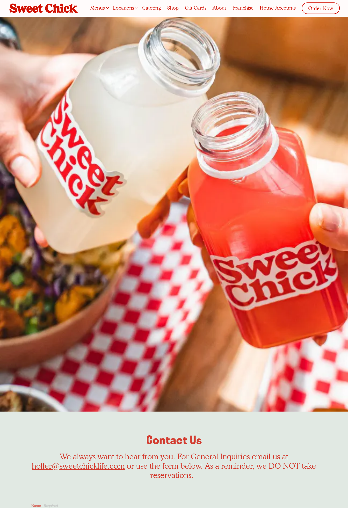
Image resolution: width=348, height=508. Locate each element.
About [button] (219, 8)
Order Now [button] (320, 8)
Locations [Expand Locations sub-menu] (124, 7)
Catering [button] (151, 8)
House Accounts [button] (278, 8)
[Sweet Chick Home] (44, 7)
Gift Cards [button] (195, 8)
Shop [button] (173, 8)
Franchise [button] (243, 8)
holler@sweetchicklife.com (78, 432)
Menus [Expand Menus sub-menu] (98, 7)
